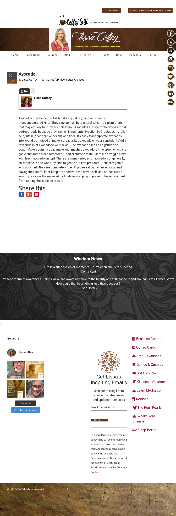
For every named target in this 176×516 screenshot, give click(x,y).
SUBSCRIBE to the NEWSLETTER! (150, 10)
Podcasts (135, 55)
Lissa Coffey (29, 79)
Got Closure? (159, 489)
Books (105, 55)
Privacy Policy (159, 500)
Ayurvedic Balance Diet (115, 500)
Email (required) (102, 407)
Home (15, 55)
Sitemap (162, 511)
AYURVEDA (112, 10)
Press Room (33, 55)
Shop (119, 55)
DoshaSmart (140, 489)
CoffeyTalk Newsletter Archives (65, 79)
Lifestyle (87, 55)
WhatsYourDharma (118, 489)
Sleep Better (139, 500)
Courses (52, 55)
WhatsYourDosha (93, 489)
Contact (153, 55)
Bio (26, 91)
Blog (69, 55)
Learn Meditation (88, 500)
